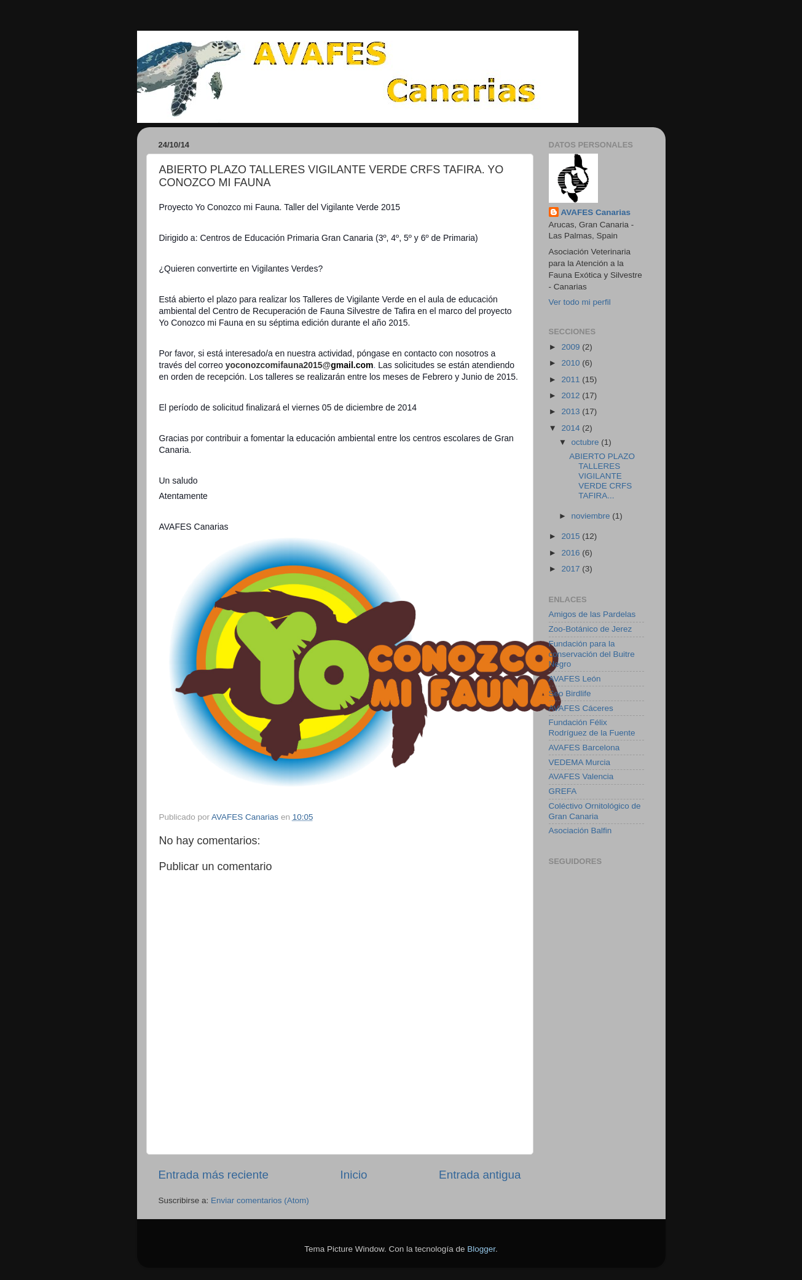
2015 (571, 536)
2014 (571, 428)
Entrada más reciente (214, 1174)
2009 (571, 346)
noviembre (592, 515)
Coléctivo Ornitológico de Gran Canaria (595, 810)
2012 (571, 395)
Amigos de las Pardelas (592, 614)
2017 (571, 568)
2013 (571, 411)
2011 (571, 379)
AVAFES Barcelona (584, 747)
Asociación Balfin (580, 830)
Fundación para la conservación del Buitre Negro (592, 653)
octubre (587, 442)
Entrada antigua (480, 1174)
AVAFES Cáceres (581, 708)
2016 (571, 552)
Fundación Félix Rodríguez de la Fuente (592, 727)
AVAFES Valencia (581, 776)
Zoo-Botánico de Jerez (590, 629)
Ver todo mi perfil (580, 302)
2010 (571, 362)
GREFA (563, 791)
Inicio (354, 1174)
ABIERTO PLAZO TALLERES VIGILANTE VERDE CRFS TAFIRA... (602, 476)
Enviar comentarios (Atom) (260, 1200)
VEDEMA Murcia (580, 762)
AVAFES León (575, 678)
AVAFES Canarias (596, 212)
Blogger (481, 1249)
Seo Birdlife (570, 693)
